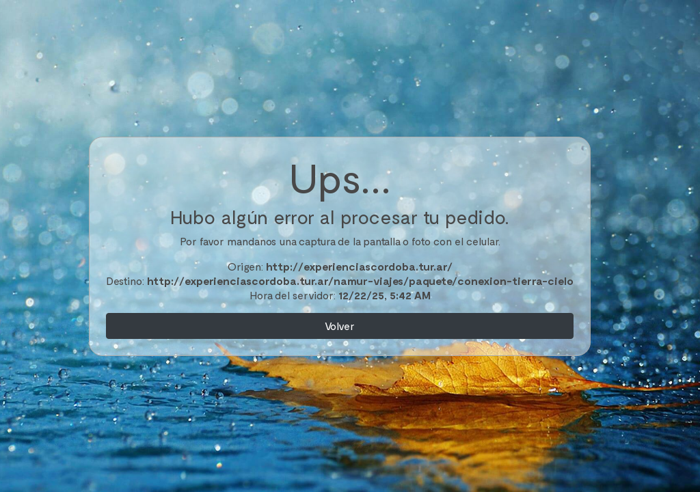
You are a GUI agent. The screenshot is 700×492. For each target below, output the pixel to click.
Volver (340, 325)
